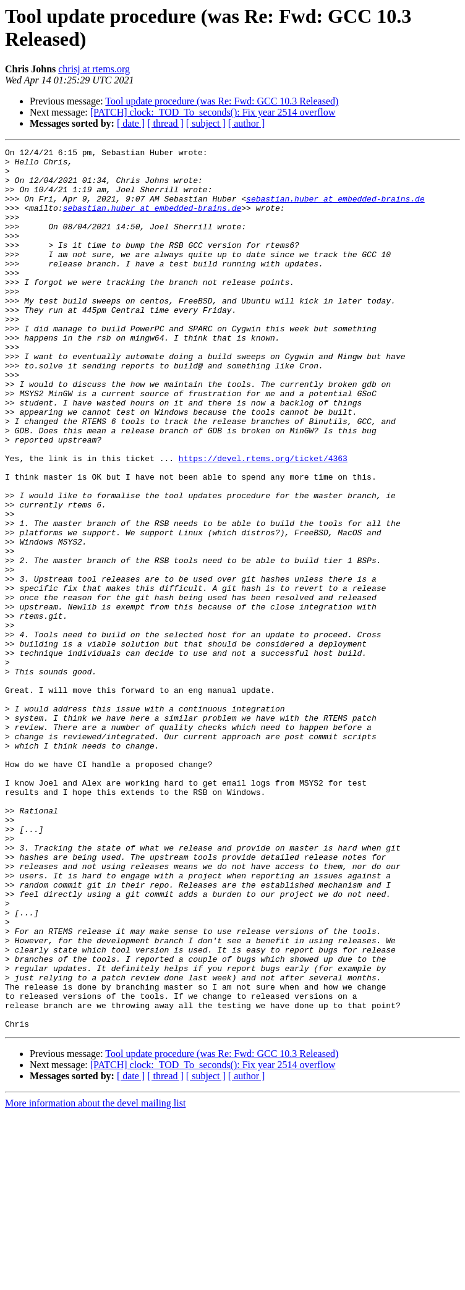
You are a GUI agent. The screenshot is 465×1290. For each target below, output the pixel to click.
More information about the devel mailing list (95, 1279)
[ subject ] (206, 123)
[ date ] (131, 123)
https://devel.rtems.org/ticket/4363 (263, 521)
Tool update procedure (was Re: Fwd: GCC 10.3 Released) (221, 101)
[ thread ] (165, 123)
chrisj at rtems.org (94, 69)
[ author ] (246, 123)
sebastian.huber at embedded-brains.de (335, 209)
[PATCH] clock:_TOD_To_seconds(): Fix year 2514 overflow (213, 112)
